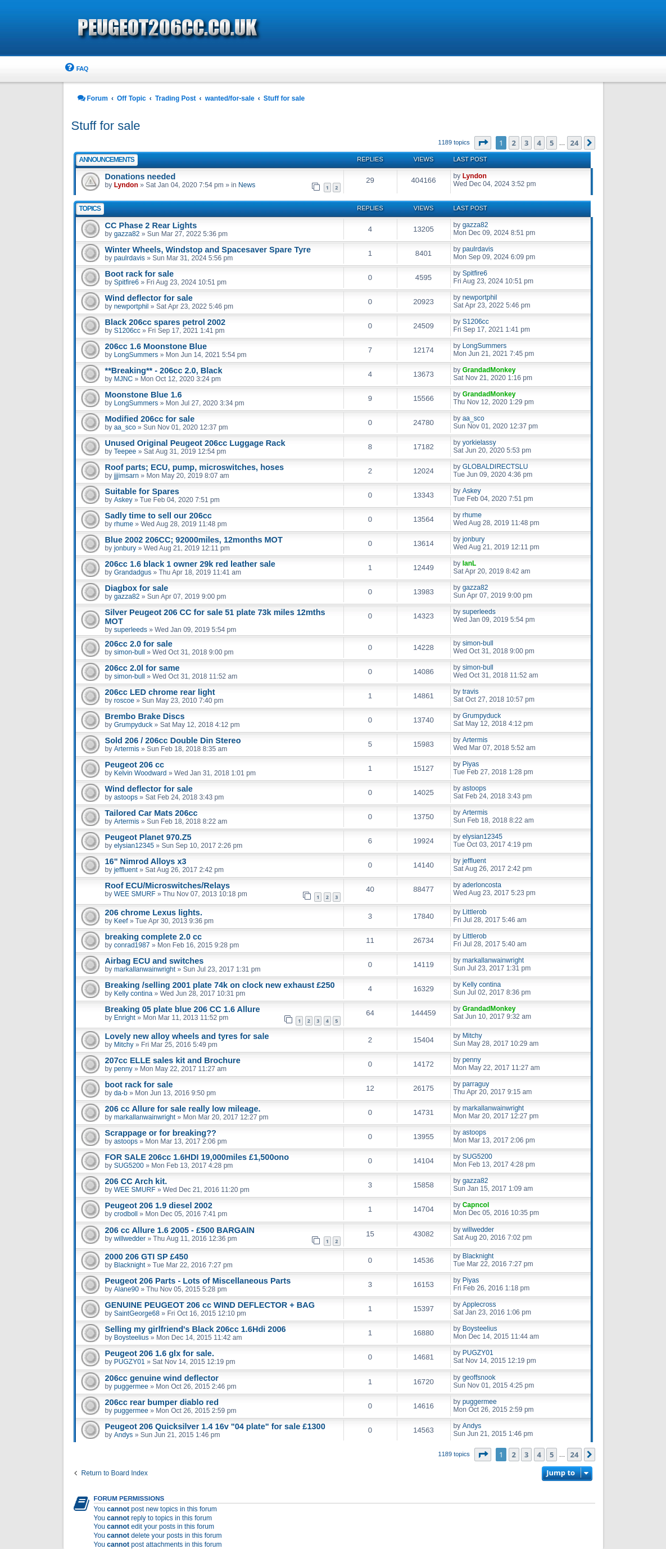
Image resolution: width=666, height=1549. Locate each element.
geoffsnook (479, 1377)
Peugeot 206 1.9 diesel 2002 (158, 1205)
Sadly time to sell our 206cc (158, 515)
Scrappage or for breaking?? (160, 1132)
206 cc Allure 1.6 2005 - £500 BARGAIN (180, 1230)
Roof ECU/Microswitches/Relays (167, 885)
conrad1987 (132, 945)
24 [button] (574, 143)
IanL (470, 563)
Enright (124, 1018)
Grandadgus (133, 572)
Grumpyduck (133, 725)
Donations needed (140, 176)
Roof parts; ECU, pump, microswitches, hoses (194, 467)
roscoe (124, 700)
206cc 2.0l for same (142, 667)
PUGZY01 (129, 1362)
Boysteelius (131, 1338)
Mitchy (124, 1045)
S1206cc (127, 331)
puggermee (131, 1386)
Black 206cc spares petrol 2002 (165, 322)
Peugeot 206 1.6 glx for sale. (159, 1353)
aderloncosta (482, 885)
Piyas (471, 764)
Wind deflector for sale (149, 297)
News (246, 185)
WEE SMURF (135, 894)
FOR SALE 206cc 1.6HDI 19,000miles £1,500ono (197, 1157)
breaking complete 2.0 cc (153, 936)
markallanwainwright (145, 969)
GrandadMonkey (489, 370)
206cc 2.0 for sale (139, 643)
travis (471, 692)
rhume (123, 524)
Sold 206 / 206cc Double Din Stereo (173, 740)
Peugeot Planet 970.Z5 (148, 837)
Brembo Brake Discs (145, 716)
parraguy (476, 1084)
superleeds (130, 630)
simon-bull (129, 652)
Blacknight (130, 1265)
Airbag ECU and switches (154, 960)
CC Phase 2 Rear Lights (151, 225)
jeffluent (126, 870)
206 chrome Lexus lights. (153, 912)
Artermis (126, 749)
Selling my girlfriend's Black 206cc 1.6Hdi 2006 (195, 1329)
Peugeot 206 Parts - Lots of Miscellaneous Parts (198, 1280)
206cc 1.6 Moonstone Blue (156, 346)
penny (123, 1069)
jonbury (125, 548)
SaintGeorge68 (137, 1313)
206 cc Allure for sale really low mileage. (183, 1108)
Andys (123, 1435)
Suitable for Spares (142, 491)
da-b (121, 1093)
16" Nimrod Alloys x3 (146, 861)
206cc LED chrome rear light (160, 692)
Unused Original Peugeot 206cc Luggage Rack (195, 443)
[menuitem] (76, 69)
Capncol (476, 1205)
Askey (123, 500)
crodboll (126, 1214)
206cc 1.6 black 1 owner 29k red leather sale (190, 563)
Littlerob (475, 912)
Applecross (479, 1304)
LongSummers (136, 355)
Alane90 (126, 1289)
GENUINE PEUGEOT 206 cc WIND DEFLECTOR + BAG (210, 1304)
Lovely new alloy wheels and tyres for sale (187, 1036)
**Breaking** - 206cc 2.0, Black (164, 370)
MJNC (123, 379)
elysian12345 (134, 846)
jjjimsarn (126, 476)
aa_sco (125, 427)
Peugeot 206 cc (135, 764)
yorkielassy (479, 442)
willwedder (130, 1239)
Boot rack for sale (139, 273)
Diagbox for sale (137, 588)
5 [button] (552, 143)
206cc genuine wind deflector (162, 1378)
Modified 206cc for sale (150, 418)
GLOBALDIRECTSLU (495, 467)
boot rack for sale (139, 1084)
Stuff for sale (106, 126)
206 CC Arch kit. (136, 1181)
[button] (482, 143)
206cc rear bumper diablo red (162, 1402)
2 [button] (514, 143)
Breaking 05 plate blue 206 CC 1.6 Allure (182, 1009)
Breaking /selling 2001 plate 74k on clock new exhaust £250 (220, 985)
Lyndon (126, 185)
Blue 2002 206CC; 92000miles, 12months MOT (194, 539)
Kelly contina (133, 993)
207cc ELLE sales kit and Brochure (173, 1060)
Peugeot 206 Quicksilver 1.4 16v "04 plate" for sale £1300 (215, 1426)
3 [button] (526, 143)
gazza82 (127, 234)
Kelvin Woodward (140, 773)
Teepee (125, 451)
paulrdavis (129, 258)
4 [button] (539, 143)
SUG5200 (129, 1165)
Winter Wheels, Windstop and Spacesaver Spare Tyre (208, 249)
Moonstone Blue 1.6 (143, 394)
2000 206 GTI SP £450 (146, 1256)
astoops (126, 797)
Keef (121, 921)
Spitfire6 (126, 282)
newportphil (131, 306)
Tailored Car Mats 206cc (151, 813)
